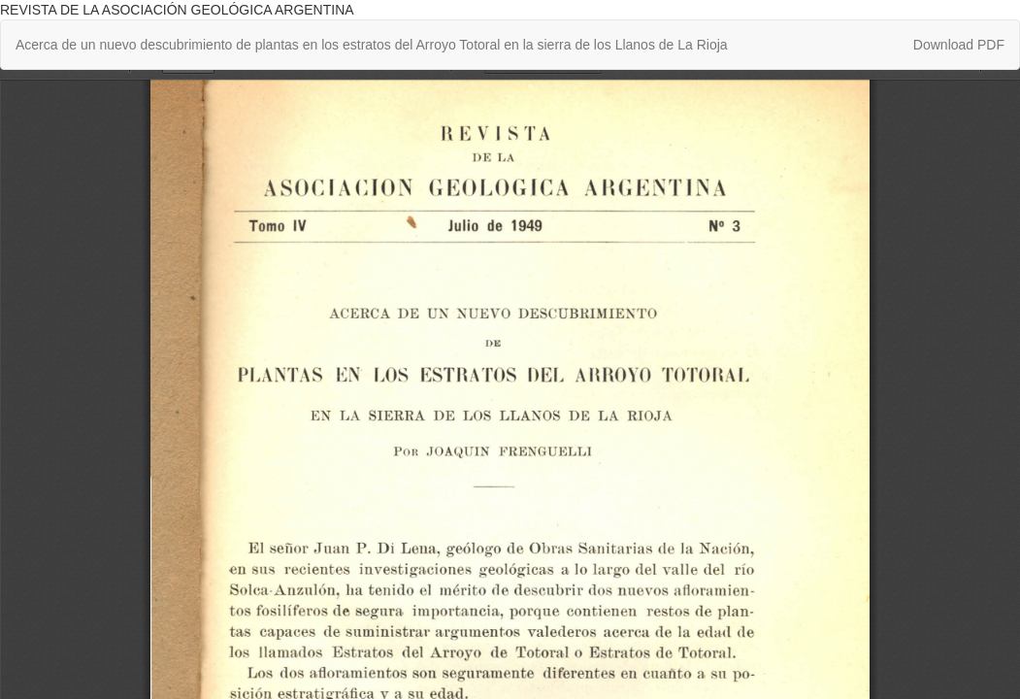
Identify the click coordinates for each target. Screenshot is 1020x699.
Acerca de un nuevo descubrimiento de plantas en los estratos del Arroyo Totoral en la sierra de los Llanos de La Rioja (372, 44)
